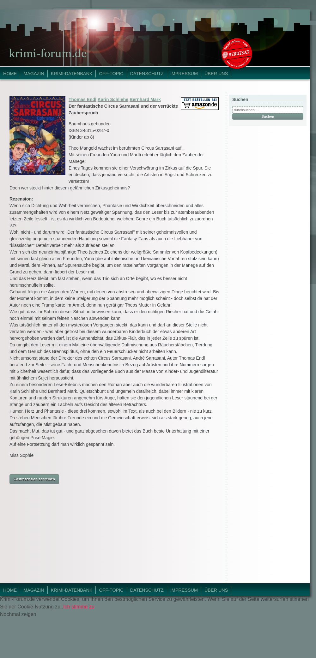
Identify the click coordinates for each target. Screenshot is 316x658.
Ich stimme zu (78, 606)
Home (10, 73)
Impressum (184, 73)
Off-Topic (111, 73)
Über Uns (216, 73)
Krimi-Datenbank (72, 73)
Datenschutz (147, 73)
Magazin (33, 73)
